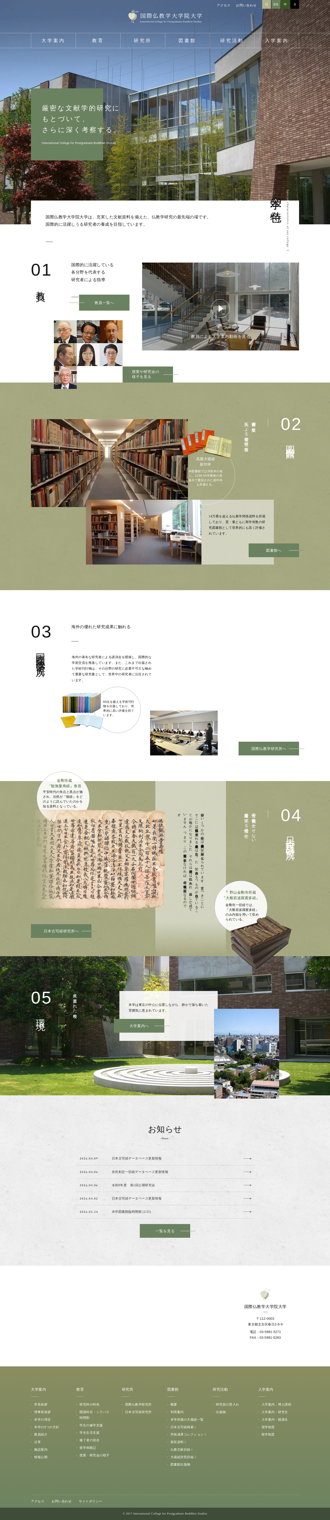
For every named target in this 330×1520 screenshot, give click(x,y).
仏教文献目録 (180, 1449)
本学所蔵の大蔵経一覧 (187, 1419)
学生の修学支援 (91, 1425)
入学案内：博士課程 (276, 1404)
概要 (173, 1404)
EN (275, 4)
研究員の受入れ (227, 1404)
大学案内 (53, 40)
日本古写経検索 (182, 1427)
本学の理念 (42, 1419)
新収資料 (177, 1442)
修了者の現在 (89, 1440)
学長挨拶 (40, 1404)
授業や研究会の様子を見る (145, 374)
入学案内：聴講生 (274, 1419)
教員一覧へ (104, 303)
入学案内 (277, 40)
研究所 (143, 40)
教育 (98, 40)
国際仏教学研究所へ (268, 749)
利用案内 (177, 1412)
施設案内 (40, 1449)
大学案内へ (139, 1026)
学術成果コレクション (187, 1434)
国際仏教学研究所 (138, 1404)
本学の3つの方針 (46, 1427)
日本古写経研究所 (138, 1412)
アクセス (224, 5)
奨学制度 (268, 1427)
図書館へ (274, 550)
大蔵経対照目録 (182, 1457)
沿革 (37, 1442)
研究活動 (232, 40)
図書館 (187, 40)
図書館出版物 (180, 1464)
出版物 (221, 1412)
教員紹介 (40, 1434)
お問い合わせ (246, 5)
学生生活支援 (89, 1432)
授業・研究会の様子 (95, 1455)
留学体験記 (88, 1447)
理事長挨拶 (42, 1412)
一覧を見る (165, 1231)
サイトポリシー (90, 1501)
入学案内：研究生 (274, 1412)
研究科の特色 (89, 1404)
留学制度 (268, 1434)
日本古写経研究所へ (61, 931)
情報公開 (40, 1457)
